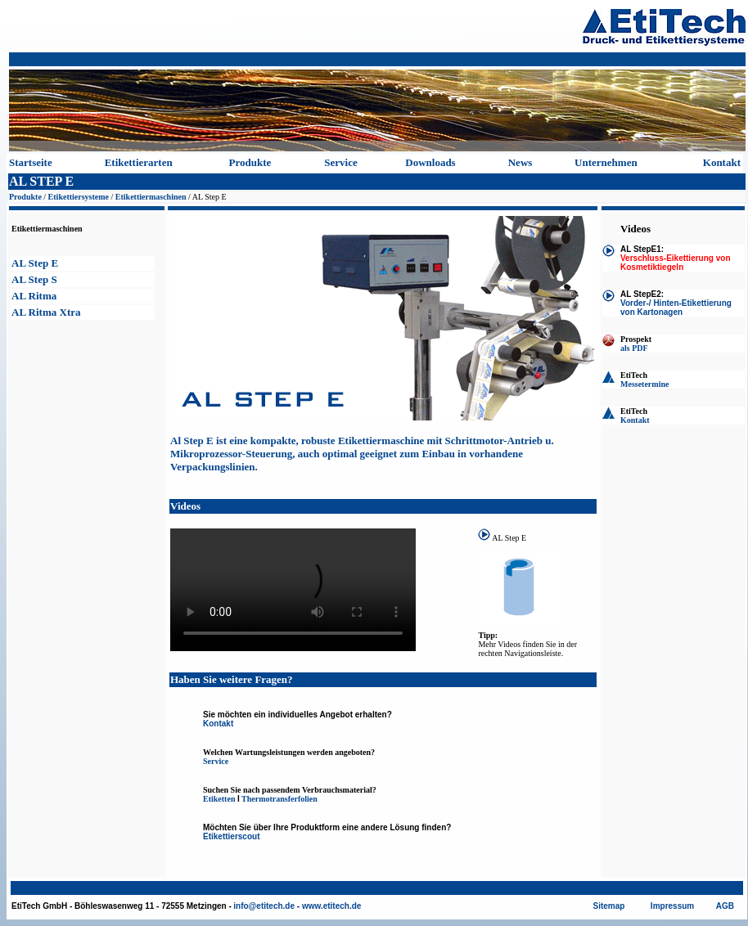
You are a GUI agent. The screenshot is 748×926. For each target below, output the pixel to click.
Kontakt (722, 162)
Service (340, 162)
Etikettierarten (139, 162)
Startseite (30, 162)
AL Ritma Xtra (46, 312)
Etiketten (219, 798)
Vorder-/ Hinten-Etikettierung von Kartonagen (676, 308)
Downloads (430, 162)
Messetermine (644, 384)
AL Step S (34, 279)
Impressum (672, 905)
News (520, 162)
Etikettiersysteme (78, 196)
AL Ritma (33, 296)
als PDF (634, 348)
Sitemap (609, 905)
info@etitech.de (264, 905)
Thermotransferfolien (279, 798)
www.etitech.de (331, 905)
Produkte (250, 162)
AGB (725, 905)
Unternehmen (606, 162)
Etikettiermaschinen (151, 196)
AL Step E (34, 263)
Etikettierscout (231, 836)
